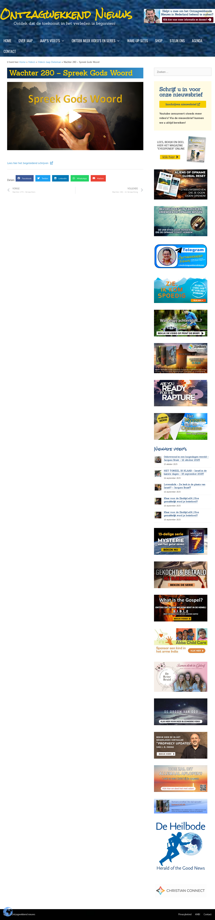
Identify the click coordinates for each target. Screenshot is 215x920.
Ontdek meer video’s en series (98, 40)
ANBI (197, 914)
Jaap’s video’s (54, 40)
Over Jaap (25, 40)
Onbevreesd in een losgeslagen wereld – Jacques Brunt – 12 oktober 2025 (186, 458)
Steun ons (177, 40)
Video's (31, 62)
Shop (159, 40)
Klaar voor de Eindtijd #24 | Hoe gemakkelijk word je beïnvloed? (181, 500)
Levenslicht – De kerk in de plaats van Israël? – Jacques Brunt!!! (184, 486)
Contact (10, 51)
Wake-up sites (137, 40)
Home (7, 40)
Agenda (197, 40)
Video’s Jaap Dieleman (49, 62)
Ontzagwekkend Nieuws (66, 14)
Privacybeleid (185, 914)
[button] (75, 116)
